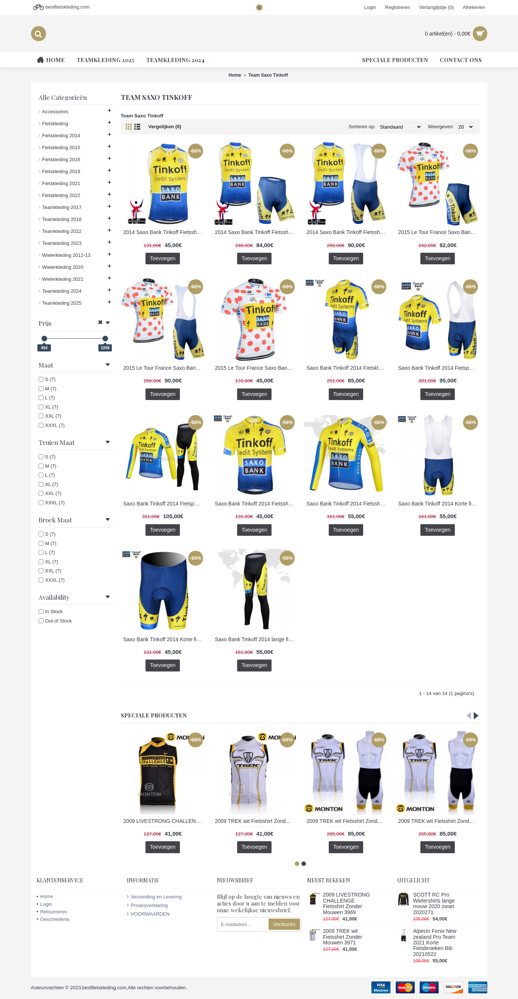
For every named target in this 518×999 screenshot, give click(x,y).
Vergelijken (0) (164, 126)
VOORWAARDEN (148, 914)
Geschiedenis (53, 919)
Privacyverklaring (147, 905)
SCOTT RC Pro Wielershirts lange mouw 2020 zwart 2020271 (434, 903)
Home (45, 896)
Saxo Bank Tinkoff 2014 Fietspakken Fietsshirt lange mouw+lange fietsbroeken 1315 (164, 504)
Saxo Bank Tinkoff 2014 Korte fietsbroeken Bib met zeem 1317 (439, 504)
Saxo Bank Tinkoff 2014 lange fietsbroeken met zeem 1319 (256, 639)
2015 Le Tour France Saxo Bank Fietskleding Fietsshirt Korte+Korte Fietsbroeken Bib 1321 (164, 368)
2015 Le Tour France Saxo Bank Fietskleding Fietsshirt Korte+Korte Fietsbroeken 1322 (439, 232)
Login (44, 904)
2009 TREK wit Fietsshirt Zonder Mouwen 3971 (256, 821)
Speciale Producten (154, 715)
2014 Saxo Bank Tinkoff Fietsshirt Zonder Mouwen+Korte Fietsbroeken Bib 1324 (347, 232)
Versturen (284, 924)
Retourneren (52, 912)
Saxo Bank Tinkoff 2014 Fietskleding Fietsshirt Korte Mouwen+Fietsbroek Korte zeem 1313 (347, 368)
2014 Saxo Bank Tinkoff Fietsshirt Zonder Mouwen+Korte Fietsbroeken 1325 (256, 232)
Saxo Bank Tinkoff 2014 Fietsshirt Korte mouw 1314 (256, 504)
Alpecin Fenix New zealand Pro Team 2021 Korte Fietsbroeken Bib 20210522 (435, 942)
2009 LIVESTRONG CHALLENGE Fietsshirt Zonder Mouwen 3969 (164, 821)
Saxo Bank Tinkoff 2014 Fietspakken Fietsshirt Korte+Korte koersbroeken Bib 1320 (439, 368)
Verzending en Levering (154, 897)
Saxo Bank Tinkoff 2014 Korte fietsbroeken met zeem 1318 (164, 639)
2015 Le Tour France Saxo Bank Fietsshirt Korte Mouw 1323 (256, 368)
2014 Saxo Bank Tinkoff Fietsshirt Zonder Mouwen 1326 (164, 232)
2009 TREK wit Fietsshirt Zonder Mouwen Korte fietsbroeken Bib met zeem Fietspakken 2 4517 (347, 821)
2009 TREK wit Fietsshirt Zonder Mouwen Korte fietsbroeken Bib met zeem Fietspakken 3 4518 (439, 821)
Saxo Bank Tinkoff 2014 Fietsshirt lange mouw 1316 (347, 504)
